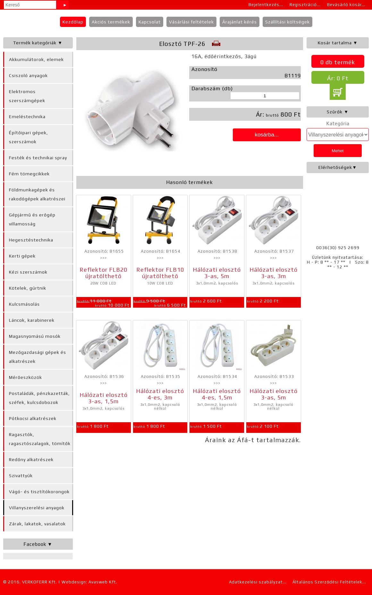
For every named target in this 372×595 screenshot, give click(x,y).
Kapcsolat (150, 21)
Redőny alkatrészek (31, 459)
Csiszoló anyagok (28, 75)
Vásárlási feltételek (191, 21)
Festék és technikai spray (38, 157)
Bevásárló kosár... (346, 4)
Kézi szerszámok (28, 272)
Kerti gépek (22, 255)
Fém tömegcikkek (29, 173)
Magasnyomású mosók (35, 336)
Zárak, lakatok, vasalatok (37, 523)
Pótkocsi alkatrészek (32, 418)
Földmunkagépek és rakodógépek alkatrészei (37, 194)
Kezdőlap (73, 21)
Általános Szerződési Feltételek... (329, 582)
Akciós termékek (111, 21)
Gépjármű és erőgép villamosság (32, 219)
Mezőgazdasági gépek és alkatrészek (37, 357)
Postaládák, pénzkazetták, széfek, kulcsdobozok (39, 398)
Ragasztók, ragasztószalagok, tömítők (40, 439)
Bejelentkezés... (266, 4)
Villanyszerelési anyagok (36, 507)
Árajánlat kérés (239, 21)
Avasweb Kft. (103, 582)
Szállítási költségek (287, 21)
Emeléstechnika (27, 116)
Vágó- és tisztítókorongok (39, 491)
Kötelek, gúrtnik (27, 288)
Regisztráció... (305, 4)
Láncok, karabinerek (32, 320)
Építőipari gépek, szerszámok (28, 137)
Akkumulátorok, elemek (36, 59)
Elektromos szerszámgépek (27, 96)
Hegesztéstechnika (31, 239)
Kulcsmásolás (24, 304)
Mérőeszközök (25, 377)
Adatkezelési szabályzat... (258, 582)
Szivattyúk (21, 475)
